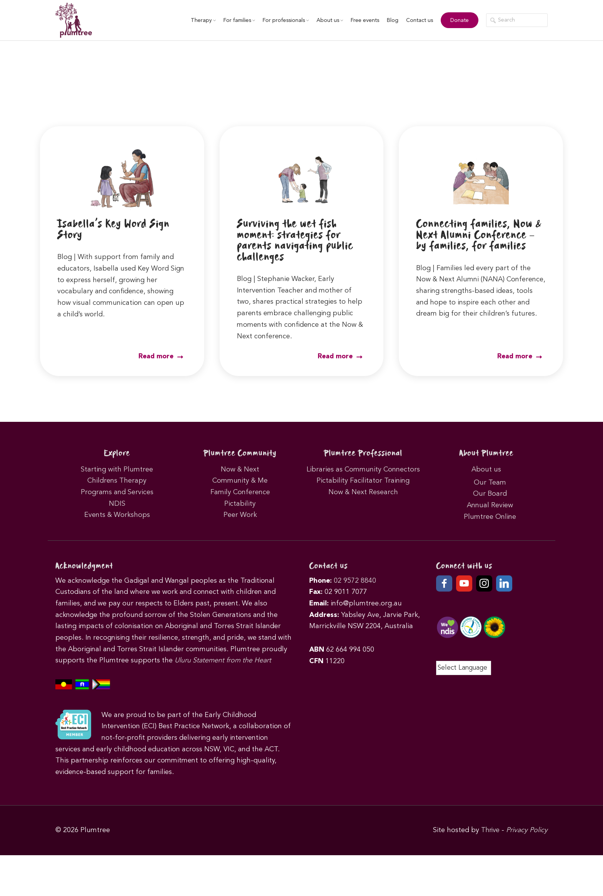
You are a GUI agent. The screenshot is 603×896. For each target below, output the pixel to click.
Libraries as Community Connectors (363, 468)
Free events (362, 20)
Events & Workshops (117, 514)
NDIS (117, 503)
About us (327, 20)
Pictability (240, 503)
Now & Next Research (363, 491)
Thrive (489, 829)
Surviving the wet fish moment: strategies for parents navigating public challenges (298, 240)
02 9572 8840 (355, 580)
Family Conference (240, 491)
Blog (390, 20)
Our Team (490, 482)
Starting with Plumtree (117, 468)
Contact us (416, 20)
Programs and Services (117, 491)
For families (236, 20)
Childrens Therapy (117, 480)
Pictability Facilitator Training (363, 480)
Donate (457, 20)
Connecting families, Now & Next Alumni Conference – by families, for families (479, 234)
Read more (160, 356)
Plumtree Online (490, 516)
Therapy (200, 20)
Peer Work (240, 514)
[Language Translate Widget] (463, 667)
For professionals (283, 20)
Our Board (490, 493)
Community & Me (240, 480)
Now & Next (240, 468)
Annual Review (490, 504)
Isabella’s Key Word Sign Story (116, 229)
